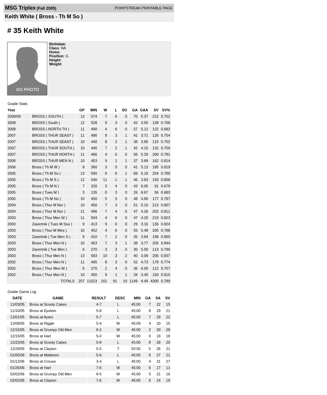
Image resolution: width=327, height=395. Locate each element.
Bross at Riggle (42, 323)
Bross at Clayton (43, 349)
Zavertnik (39, 224)
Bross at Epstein (43, 311)
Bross (37, 167)
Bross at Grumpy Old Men (51, 330)
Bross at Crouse (43, 361)
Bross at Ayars (41, 317)
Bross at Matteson (44, 355)
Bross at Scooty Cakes (48, 304)
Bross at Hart (40, 336)
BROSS (38, 116)
